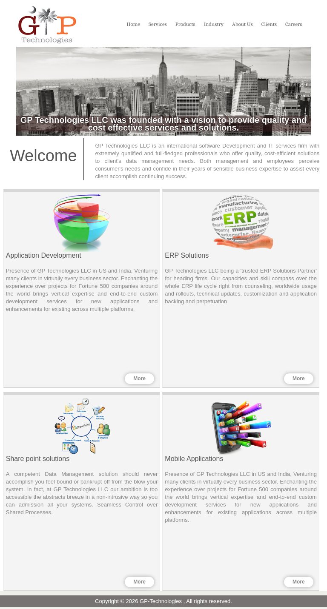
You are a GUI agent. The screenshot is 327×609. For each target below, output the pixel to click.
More (138, 379)
